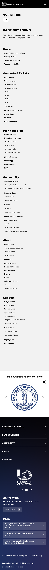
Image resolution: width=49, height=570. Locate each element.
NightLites (8, 99)
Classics (7, 92)
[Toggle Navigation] (45, 4)
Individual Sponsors (11, 323)
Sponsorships (10, 312)
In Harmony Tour (11, 220)
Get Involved (9, 328)
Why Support (9, 302)
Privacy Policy (9, 57)
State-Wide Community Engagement (16, 231)
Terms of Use (7, 555)
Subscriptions (10, 81)
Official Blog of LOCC (11, 200)
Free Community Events (13, 110)
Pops (6, 102)
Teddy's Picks (9, 106)
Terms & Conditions (12, 60)
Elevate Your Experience (12, 152)
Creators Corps (10, 193)
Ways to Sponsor (10, 316)
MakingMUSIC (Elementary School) (15, 185)
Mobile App (8, 161)
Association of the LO (11, 335)
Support (8, 297)
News (6, 277)
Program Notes (9, 145)
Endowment (9, 343)
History (7, 274)
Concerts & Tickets (16, 73)
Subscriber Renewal (11, 88)
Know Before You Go (12, 138)
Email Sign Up (12, 509)
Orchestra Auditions (11, 288)
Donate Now (9, 305)
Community (11, 177)
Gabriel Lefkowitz (10, 251)
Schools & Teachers (12, 181)
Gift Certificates (10, 121)
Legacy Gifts (9, 339)
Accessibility (9, 164)
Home (6, 20)
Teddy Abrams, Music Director (14, 248)
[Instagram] (22, 490)
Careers (7, 285)
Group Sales (9, 114)
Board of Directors (11, 267)
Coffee (7, 95)
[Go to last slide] (6, 397)
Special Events (10, 309)
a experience (12, 567)
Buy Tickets (9, 77)
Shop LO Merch (10, 157)
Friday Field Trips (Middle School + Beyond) (18, 188)
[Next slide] (42, 397)
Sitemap (39, 555)
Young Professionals (11, 331)
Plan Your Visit (13, 130)
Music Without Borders (13, 216)
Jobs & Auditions (11, 281)
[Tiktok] (31, 490)
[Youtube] (26, 490)
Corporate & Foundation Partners (15, 320)
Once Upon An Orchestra (12, 212)
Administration (10, 263)
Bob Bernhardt (9, 255)
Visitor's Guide (10, 134)
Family (7, 205)
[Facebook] (18, 490)
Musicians (8, 260)
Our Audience (9, 270)
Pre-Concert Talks (10, 149)
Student (7, 118)
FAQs (6, 168)
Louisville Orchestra (13, 4)
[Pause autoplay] (44, 382)
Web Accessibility (11, 64)
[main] (24, 185)
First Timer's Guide (10, 142)
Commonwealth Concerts (12, 227)
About (7, 224)
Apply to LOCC (9, 197)
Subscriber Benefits (11, 84)
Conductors (9, 244)
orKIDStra (8, 208)
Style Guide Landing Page (14, 53)
